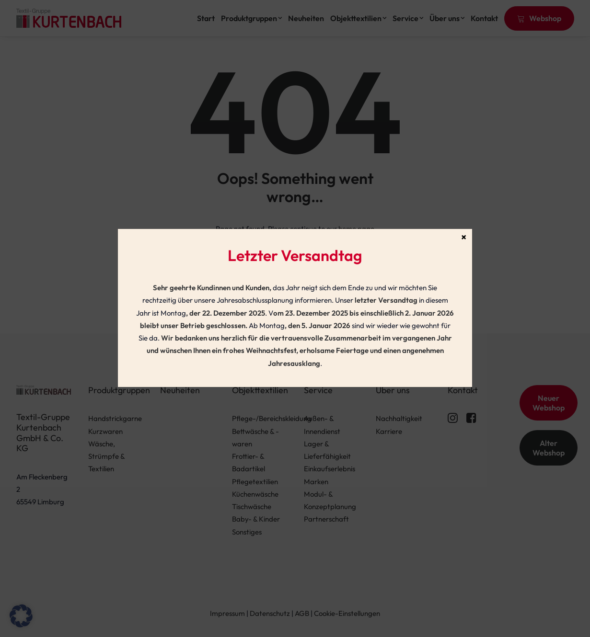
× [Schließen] (463, 236)
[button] (21, 616)
